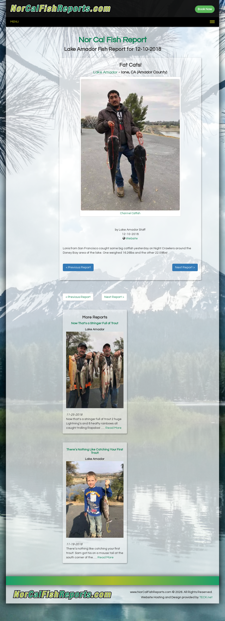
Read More (113, 427)
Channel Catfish (130, 213)
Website (132, 238)
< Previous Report (78, 267)
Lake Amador (105, 72)
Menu (14, 21)
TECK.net (205, 597)
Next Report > (185, 267)
